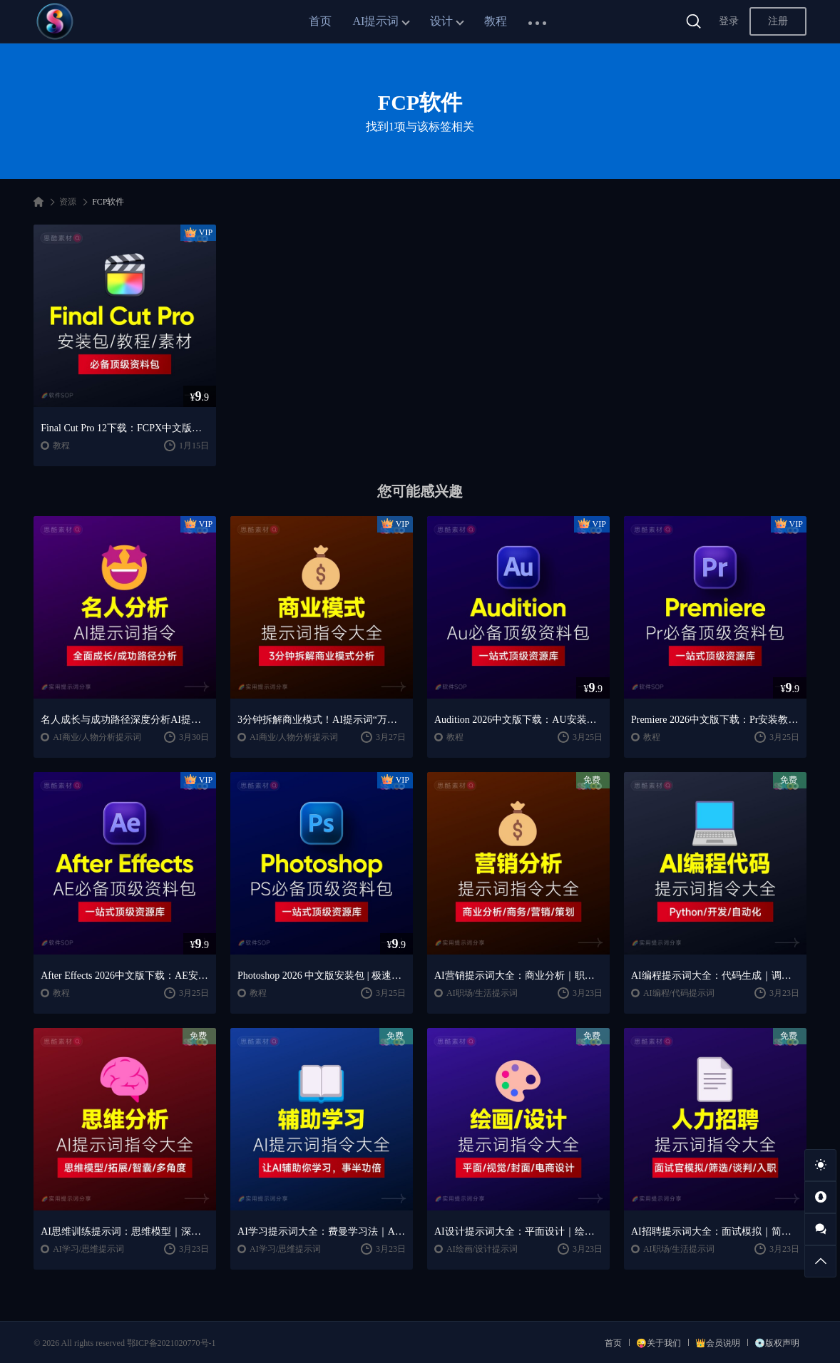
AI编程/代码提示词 (678, 993)
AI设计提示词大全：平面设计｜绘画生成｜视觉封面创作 (518, 1231)
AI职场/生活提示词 (482, 993)
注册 (778, 21)
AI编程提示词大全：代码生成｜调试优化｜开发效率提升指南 (715, 975)
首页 (320, 21)
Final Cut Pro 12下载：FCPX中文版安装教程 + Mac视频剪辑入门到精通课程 (125, 428)
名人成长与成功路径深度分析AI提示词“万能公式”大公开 (125, 719)
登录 (729, 21)
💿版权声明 (776, 1343)
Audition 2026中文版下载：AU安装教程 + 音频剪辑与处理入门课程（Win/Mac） (518, 719)
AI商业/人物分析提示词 (97, 737)
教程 (495, 21)
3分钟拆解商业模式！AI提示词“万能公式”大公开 (321, 719)
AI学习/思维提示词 (88, 1249)
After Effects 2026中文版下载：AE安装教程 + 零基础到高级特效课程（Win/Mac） (125, 975)
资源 (67, 202)
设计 (441, 21)
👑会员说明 (717, 1343)
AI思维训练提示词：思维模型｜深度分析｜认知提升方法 (125, 1231)
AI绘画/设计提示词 (482, 1249)
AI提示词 (376, 21)
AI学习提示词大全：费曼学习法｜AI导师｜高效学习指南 (321, 1231)
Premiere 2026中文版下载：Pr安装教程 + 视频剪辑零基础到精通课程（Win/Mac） (715, 719)
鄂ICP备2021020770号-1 (171, 1343)
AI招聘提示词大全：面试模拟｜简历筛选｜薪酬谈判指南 (715, 1231)
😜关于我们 (658, 1343)
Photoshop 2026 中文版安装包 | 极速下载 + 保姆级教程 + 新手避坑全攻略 (321, 975)
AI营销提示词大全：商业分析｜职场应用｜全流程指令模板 (518, 975)
